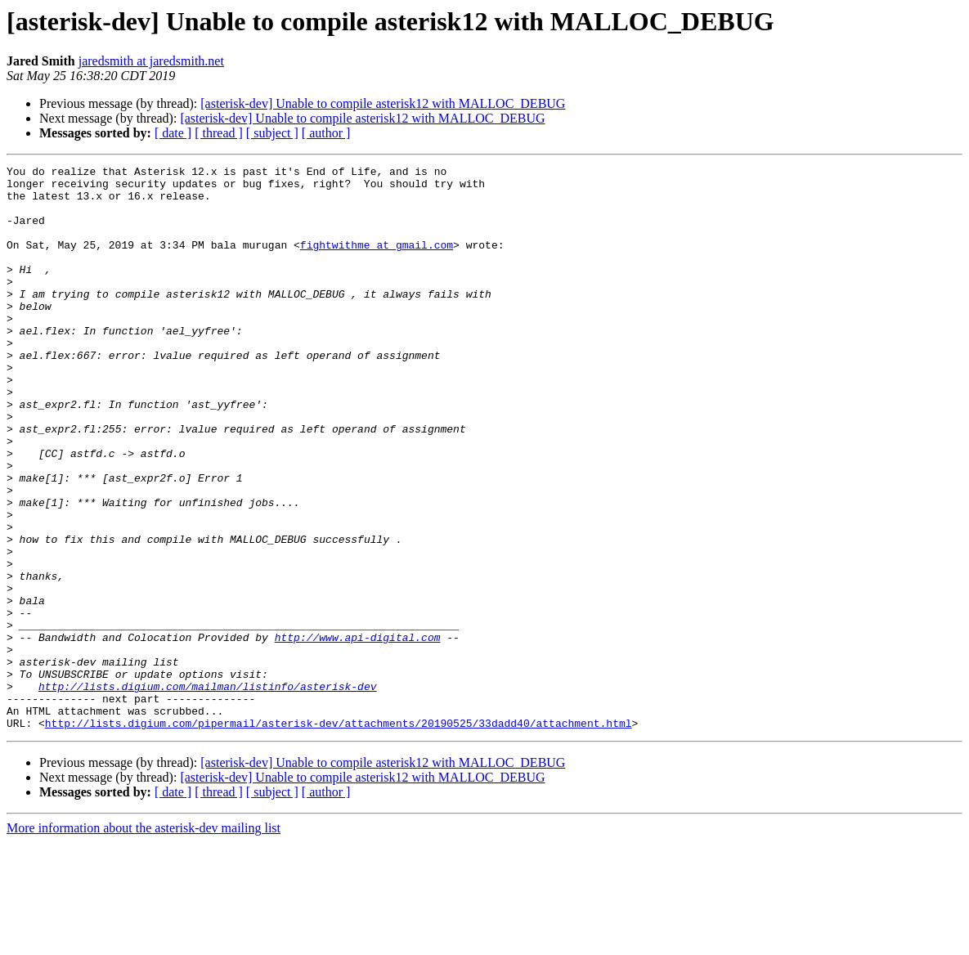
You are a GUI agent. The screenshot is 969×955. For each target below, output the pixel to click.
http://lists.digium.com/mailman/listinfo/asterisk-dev (207, 791)
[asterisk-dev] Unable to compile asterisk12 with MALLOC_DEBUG (382, 103)
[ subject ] (272, 133)
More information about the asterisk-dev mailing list (143, 941)
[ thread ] (219, 133)
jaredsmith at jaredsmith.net (151, 61)
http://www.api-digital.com (358, 732)
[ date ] (173, 133)
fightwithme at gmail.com (376, 261)
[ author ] (326, 133)
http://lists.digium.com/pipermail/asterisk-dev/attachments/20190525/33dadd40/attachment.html (338, 835)
